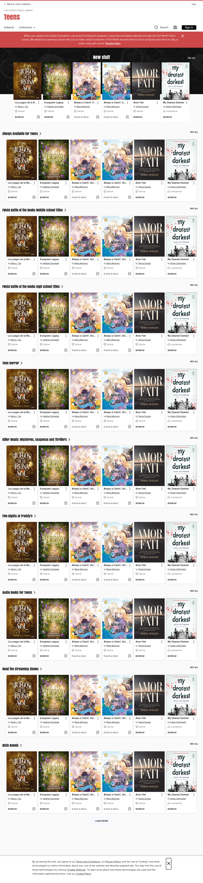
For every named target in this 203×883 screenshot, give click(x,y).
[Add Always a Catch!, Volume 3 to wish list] (98, 117)
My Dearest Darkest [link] (173, 102)
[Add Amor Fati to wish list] (157, 117)
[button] (161, 28)
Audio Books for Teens (19, 592)
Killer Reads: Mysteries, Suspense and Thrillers (36, 439)
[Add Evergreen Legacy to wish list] (68, 117)
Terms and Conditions (88, 861)
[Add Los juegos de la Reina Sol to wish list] (38, 117)
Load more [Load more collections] (101, 821)
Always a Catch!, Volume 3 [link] (85, 102)
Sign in (189, 27)
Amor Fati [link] (138, 102)
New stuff (101, 57)
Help (194, 4)
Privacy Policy (113, 861)
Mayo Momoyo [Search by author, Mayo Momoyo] (83, 106)
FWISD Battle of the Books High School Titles (33, 286)
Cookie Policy (83, 873)
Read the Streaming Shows (22, 668)
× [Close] (169, 864)
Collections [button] (27, 27)
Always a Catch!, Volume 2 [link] (115, 102)
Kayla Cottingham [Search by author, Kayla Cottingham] (174, 106)
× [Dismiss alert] (182, 36)
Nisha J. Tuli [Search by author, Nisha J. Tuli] (23, 106)
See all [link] (192, 58)
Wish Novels (12, 745)
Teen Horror (12, 363)
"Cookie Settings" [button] (76, 869)
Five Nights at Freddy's (19, 515)
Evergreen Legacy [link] (54, 102)
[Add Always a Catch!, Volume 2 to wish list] (127, 117)
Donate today (113, 43)
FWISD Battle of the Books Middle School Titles (34, 210)
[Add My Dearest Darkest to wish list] (186, 117)
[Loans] (175, 28)
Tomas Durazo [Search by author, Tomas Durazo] (142, 106)
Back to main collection (17, 4)
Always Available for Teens (22, 133)
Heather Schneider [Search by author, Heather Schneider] (55, 106)
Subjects (9, 27)
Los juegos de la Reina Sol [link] (26, 102)
